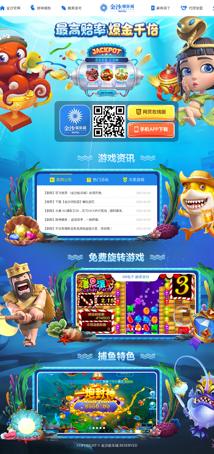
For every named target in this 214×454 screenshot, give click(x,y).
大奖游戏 (133, 179)
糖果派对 (71, 8)
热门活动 (97, 179)
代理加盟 (192, 8)
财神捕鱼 (41, 8)
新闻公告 (61, 179)
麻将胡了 (160, 8)
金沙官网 (10, 8)
